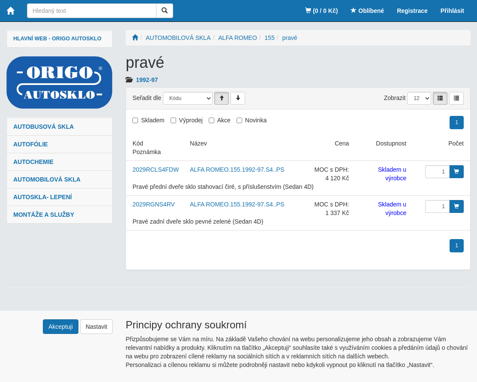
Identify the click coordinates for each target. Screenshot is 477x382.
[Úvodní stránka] (135, 37)
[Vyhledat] (164, 10)
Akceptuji (60, 326)
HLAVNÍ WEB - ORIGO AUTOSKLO (57, 39)
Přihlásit (452, 10)
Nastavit (97, 326)
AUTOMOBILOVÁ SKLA (47, 179)
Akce (224, 120)
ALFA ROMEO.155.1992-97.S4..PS (237, 169)
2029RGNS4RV (153, 204)
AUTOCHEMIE (33, 161)
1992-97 (147, 79)
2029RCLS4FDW (155, 169)
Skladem (152, 120)
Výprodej (191, 120)
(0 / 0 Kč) (321, 10)
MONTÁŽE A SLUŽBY (43, 214)
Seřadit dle (146, 97)
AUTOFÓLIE (30, 144)
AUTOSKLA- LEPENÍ (42, 197)
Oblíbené (367, 10)
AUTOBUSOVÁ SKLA (43, 126)
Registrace (412, 10)
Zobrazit (395, 97)
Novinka (256, 120)
